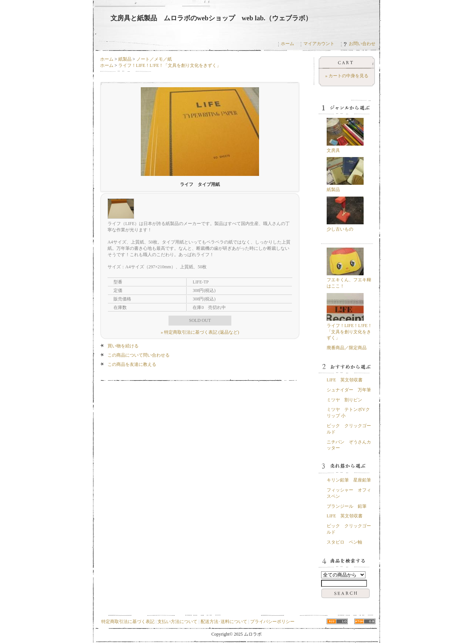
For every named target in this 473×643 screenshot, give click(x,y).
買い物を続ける (123, 345)
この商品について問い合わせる (139, 355)
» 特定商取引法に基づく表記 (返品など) (200, 332)
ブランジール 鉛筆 (347, 506)
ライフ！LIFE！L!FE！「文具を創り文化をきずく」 (169, 65)
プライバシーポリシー (272, 621)
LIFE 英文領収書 (345, 379)
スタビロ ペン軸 (344, 542)
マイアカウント (318, 43)
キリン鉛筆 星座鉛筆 (349, 480)
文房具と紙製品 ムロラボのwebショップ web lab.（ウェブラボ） (211, 18)
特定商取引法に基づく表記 (127, 621)
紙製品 (125, 59)
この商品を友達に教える (132, 364)
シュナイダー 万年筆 (349, 389)
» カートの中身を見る (346, 75)
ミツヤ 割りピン (344, 399)
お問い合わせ (359, 43)
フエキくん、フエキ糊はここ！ (349, 280)
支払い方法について (177, 621)
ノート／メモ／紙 (154, 59)
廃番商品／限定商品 (347, 347)
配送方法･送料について (224, 621)
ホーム (287, 43)
